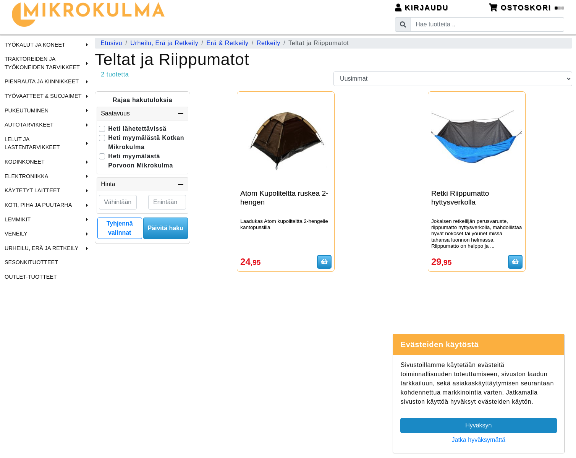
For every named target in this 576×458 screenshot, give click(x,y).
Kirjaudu (422, 7)
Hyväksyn (478, 425)
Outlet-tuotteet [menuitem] (31, 277)
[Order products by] (452, 78)
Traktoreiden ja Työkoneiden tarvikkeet (42, 63)
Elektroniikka (26, 176)
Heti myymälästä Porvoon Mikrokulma (140, 161)
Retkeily (268, 43)
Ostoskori (527, 7)
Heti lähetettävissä (137, 128)
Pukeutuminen (27, 110)
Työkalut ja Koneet (35, 45)
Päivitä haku (165, 228)
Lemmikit (18, 219)
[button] (86, 44)
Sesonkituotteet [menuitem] (31, 262)
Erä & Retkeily (227, 43)
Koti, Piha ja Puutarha (38, 205)
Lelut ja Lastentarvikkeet (32, 143)
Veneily (16, 234)
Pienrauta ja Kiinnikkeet (42, 81)
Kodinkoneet (25, 162)
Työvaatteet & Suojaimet (43, 96)
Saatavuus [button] (142, 113)
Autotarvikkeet (29, 125)
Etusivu (111, 43)
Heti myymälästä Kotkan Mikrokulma (146, 142)
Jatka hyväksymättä (479, 440)
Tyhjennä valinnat (120, 228)
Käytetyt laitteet (32, 190)
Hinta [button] (142, 184)
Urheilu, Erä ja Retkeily (41, 248)
